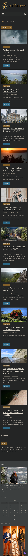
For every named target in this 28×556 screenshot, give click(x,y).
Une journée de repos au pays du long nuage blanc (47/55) (13, 370)
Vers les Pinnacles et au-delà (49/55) (13, 289)
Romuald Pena (15, 55)
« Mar (13, 519)
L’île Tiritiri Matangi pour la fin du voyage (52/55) (14, 169)
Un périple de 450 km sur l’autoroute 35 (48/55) (13, 328)
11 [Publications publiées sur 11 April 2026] (21, 508)
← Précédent (5, 435)
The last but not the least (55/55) (13, 51)
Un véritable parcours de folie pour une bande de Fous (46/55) (13, 412)
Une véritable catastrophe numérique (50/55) (14, 247)
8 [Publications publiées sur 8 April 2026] (10, 508)
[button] (25, 553)
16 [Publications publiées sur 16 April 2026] (14, 510)
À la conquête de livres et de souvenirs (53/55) (13, 129)
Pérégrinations (6, 46)
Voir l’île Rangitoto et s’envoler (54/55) (11, 90)
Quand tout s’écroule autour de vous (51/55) (12, 208)
